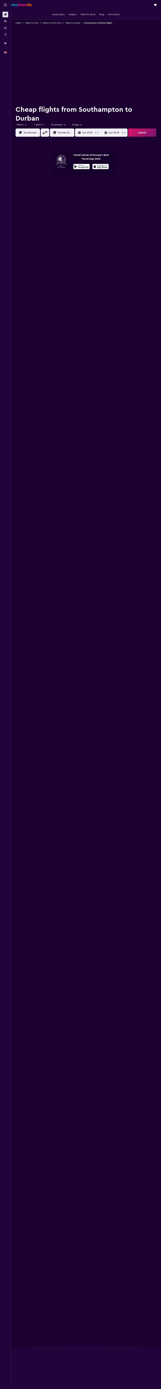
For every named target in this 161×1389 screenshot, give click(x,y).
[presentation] (100, 166)
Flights (18, 23)
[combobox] (58, 125)
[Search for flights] (5, 14)
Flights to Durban (72, 23)
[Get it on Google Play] (81, 167)
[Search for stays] (5, 21)
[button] (5, 4)
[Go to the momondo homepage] (21, 4)
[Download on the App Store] (100, 167)
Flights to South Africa (52, 23)
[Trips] (5, 43)
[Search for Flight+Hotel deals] (5, 34)
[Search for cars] (5, 28)
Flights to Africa (32, 23)
